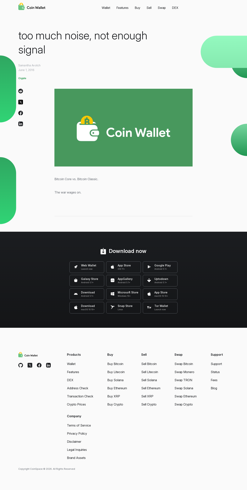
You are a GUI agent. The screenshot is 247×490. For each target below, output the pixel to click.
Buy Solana (115, 380)
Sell (148, 8)
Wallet (106, 8)
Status (215, 372)
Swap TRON (183, 380)
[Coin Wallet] (31, 7)
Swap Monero (184, 372)
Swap (162, 8)
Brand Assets (76, 458)
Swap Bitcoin (183, 364)
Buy (137, 8)
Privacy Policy (77, 433)
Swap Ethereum (185, 396)
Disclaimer (74, 442)
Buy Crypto (115, 404)
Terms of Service (79, 425)
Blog (214, 388)
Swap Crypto (183, 404)
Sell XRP (147, 396)
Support (216, 364)
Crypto (22, 78)
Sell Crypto (148, 404)
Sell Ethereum (150, 388)
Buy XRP (113, 396)
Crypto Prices (76, 404)
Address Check (77, 388)
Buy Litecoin (116, 372)
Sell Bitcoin (149, 364)
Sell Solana (149, 380)
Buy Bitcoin (115, 364)
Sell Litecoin (149, 372)
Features (122, 8)
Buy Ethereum (117, 388)
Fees (214, 380)
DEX (175, 8)
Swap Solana (183, 388)
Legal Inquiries (77, 450)
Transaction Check (80, 396)
